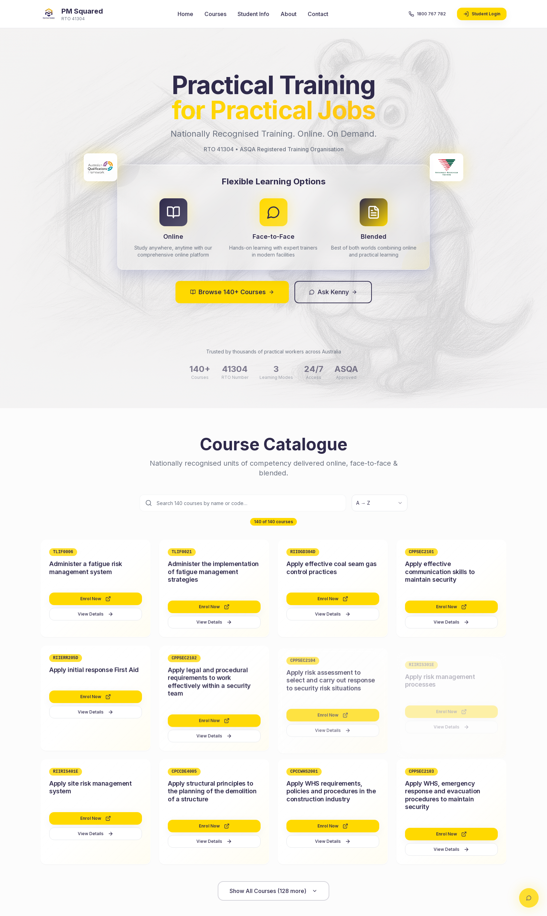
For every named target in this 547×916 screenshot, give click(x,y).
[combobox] (379, 503)
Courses (215, 13)
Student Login (481, 14)
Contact (318, 13)
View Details (95, 614)
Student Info (253, 13)
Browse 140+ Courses (232, 292)
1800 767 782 (427, 14)
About (288, 13)
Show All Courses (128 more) (273, 890)
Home (185, 13)
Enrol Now (95, 599)
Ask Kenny (333, 292)
